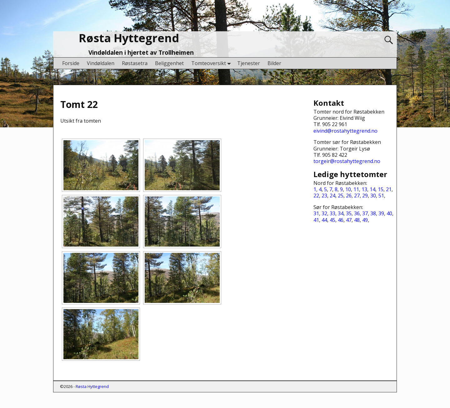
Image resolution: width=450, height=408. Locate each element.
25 (340, 195)
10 (348, 189)
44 (324, 220)
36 (357, 213)
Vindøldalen (100, 63)
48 (357, 220)
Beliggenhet (169, 63)
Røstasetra (135, 63)
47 (349, 220)
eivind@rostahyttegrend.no (345, 130)
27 (357, 195)
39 (381, 213)
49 (365, 220)
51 (381, 195)
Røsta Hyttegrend (129, 38)
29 (365, 195)
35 (349, 213)
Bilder (274, 63)
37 (365, 213)
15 (380, 189)
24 (332, 195)
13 (364, 189)
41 (316, 220)
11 (356, 189)
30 (373, 195)
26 (349, 195)
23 (324, 195)
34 (340, 213)
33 (332, 213)
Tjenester (248, 63)
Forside (70, 63)
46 (340, 220)
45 (332, 220)
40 (389, 213)
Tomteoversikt (212, 63)
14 (372, 189)
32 (324, 213)
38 (373, 213)
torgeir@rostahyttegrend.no (346, 161)
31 (316, 213)
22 (316, 195)
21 (389, 189)
